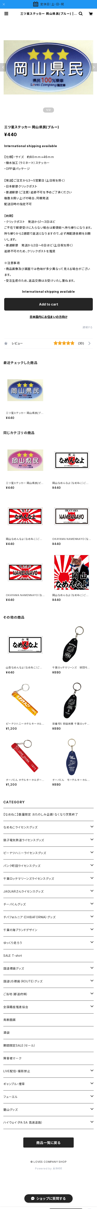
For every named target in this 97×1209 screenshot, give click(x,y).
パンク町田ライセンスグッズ (21, 866)
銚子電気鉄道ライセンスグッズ (23, 840)
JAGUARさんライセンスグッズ (23, 891)
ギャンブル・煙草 (14, 1084)
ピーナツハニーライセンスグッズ (24, 853)
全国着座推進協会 (15, 1007)
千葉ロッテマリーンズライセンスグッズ (28, 878)
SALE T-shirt (12, 955)
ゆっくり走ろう (12, 943)
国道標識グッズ (13, 968)
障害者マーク (12, 1058)
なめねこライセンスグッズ (20, 827)
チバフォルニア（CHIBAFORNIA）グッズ (29, 917)
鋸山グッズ (10, 1109)
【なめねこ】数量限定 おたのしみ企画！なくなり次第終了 (40, 814)
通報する (88, 327)
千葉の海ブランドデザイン (20, 930)
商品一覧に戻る (48, 1143)
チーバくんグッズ (14, 904)
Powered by (48, 1168)
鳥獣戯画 (9, 1020)
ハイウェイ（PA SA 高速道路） (23, 1122)
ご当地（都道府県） (15, 994)
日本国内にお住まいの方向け (48, 317)
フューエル (10, 1097)
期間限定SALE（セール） (19, 1045)
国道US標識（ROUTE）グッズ (23, 981)
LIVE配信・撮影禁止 (16, 1071)
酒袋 (6, 1032)
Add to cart (48, 304)
